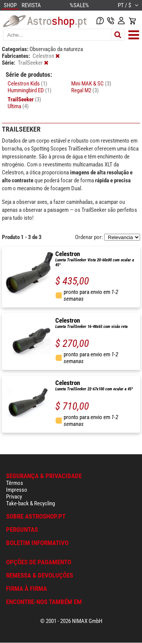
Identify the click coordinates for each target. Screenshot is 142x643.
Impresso (16, 489)
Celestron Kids (27, 83)
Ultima (18, 106)
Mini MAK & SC (91, 83)
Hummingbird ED (29, 90)
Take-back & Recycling (30, 503)
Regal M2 (85, 90)
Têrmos (14, 483)
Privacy (14, 496)
